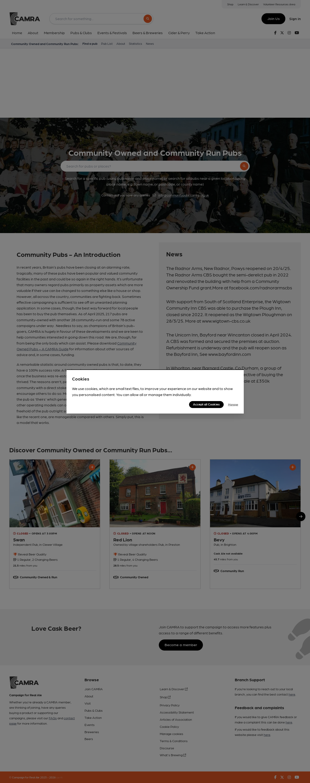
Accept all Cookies (206, 404)
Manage (233, 404)
